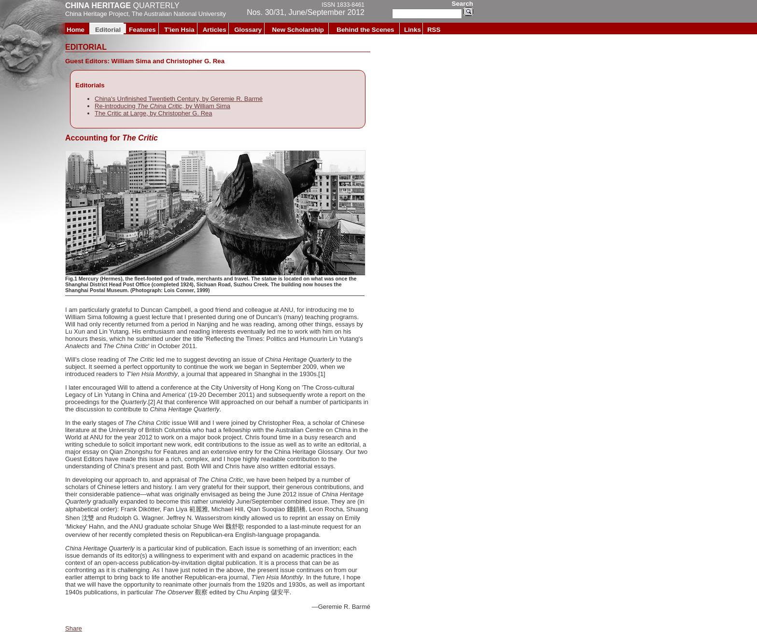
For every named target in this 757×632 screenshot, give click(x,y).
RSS (433, 29)
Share (73, 628)
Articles (214, 29)
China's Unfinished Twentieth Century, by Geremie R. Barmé (179, 98)
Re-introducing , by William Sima (162, 106)
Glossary (248, 29)
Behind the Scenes (365, 29)
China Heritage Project (96, 13)
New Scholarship (298, 29)
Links (412, 29)
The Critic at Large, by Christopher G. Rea (153, 113)
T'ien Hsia (179, 29)
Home (75, 29)
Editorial (108, 29)
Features (142, 29)
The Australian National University (179, 13)
